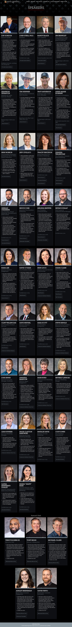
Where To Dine (63, 1)
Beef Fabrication (59, 297)
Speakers (33, 1)
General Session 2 (41, 177)
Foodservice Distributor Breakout (44, 295)
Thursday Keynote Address (25, 60)
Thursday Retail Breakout (60, 124)
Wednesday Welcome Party (11, 561)
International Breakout (6, 176)
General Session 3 (41, 63)
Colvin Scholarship (55, 1)
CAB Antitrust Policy (36, 624)
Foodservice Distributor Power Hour (44, 405)
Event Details (39, 1)
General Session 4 (23, 180)
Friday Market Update (42, 60)
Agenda (28, 1)
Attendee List (46, 1)
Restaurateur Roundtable (24, 241)
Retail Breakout (59, 127)
